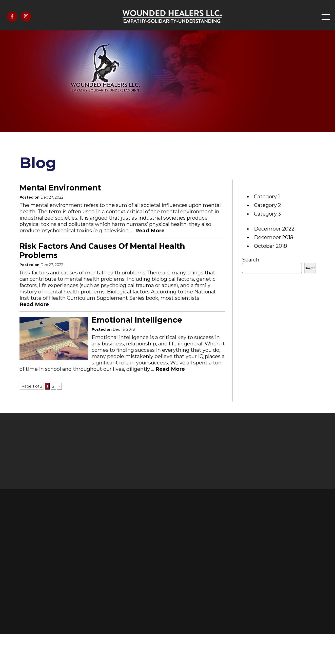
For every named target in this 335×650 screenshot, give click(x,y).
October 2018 (270, 246)
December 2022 (274, 229)
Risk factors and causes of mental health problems (102, 250)
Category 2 (267, 205)
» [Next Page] (59, 386)
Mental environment (60, 187)
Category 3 (267, 214)
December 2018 (273, 237)
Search (250, 260)
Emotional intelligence (137, 320)
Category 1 (267, 197)
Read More (150, 230)
